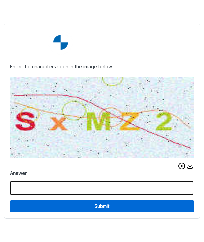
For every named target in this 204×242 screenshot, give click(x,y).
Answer (18, 173)
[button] (182, 166)
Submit (101, 206)
